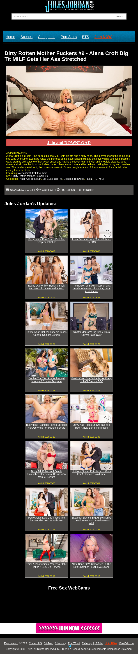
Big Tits (58, 178)
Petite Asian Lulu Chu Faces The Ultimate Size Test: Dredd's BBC (46, 519)
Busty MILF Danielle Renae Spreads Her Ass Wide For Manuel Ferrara (46, 426)
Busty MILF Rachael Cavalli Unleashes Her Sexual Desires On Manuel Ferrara (46, 474)
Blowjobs (79, 178)
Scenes (26, 37)
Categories (46, 37)
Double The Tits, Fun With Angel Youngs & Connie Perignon (47, 380)
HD (95, 178)
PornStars (69, 37)
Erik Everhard (39, 173)
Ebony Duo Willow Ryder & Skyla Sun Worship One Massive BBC (46, 287)
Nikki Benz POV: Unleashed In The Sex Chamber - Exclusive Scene (91, 565)
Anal (22, 178)
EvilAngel (87, 643)
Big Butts (48, 178)
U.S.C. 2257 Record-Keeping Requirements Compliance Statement (94, 649)
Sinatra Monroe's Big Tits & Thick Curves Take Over (91, 333)
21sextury (60, 643)
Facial (89, 178)
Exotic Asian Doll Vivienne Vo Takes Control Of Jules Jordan (46, 333)
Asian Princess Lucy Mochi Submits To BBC (91, 241)
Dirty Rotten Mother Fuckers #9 (30, 176)
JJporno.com (11, 643)
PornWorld (74, 643)
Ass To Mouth (33, 178)
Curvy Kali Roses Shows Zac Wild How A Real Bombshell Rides (91, 426)
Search (120, 16)
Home (10, 37)
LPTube (99, 643)
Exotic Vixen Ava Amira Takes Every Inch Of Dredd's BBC (91, 380)
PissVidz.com (126, 643)
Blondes (68, 178)
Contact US (35, 643)
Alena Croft (24, 173)
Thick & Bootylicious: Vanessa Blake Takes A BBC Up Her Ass (46, 565)
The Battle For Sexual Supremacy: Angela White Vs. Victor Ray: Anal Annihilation (91, 288)
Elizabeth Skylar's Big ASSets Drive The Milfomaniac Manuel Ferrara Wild (91, 520)
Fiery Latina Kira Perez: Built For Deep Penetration (46, 241)
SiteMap (48, 643)
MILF (102, 178)
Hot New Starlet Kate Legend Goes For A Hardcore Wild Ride (91, 473)
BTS (85, 37)
